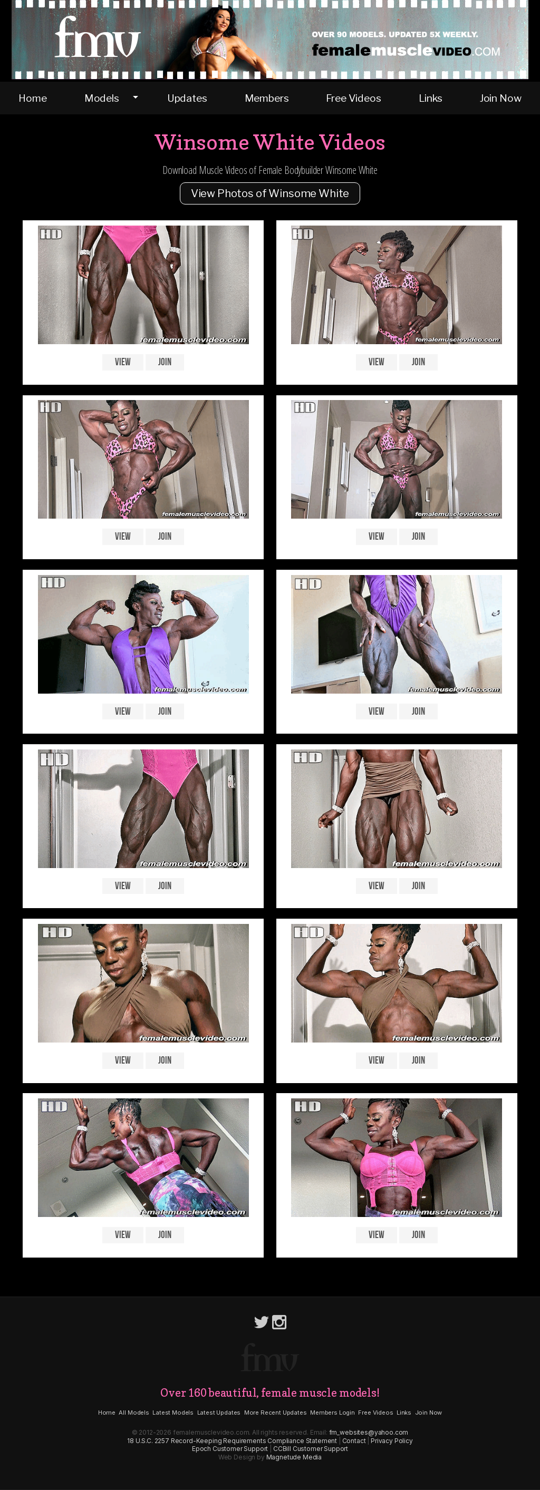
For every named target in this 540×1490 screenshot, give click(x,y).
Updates (187, 98)
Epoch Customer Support (230, 1449)
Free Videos (353, 98)
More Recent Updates (275, 1412)
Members (267, 98)
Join (164, 362)
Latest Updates (219, 1412)
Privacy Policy (392, 1441)
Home (32, 98)
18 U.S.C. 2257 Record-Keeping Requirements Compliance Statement (232, 1441)
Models (101, 98)
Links (430, 98)
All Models (134, 1412)
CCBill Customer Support (310, 1449)
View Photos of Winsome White (270, 193)
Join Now (501, 98)
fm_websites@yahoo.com (369, 1432)
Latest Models (173, 1412)
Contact (354, 1441)
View (122, 362)
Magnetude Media (294, 1457)
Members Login (332, 1412)
